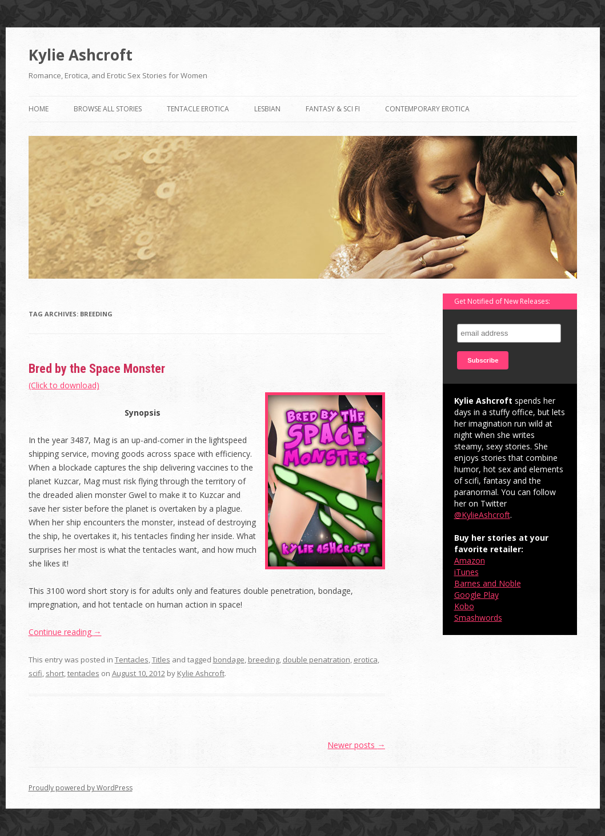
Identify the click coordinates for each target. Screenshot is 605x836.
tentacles (83, 673)
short (55, 673)
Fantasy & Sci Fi (333, 109)
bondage (229, 659)
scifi (35, 673)
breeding (263, 659)
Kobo (464, 606)
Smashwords (478, 617)
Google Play (476, 594)
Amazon (469, 560)
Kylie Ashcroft (81, 55)
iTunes (466, 571)
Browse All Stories (108, 109)
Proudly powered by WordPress (81, 788)
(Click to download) (64, 385)
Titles (161, 659)
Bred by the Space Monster (97, 368)
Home (39, 109)
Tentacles (132, 659)
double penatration (316, 659)
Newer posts (356, 744)
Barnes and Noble (487, 583)
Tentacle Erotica (198, 109)
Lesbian (267, 109)
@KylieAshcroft (482, 514)
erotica (366, 659)
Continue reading (65, 631)
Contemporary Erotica (427, 109)
